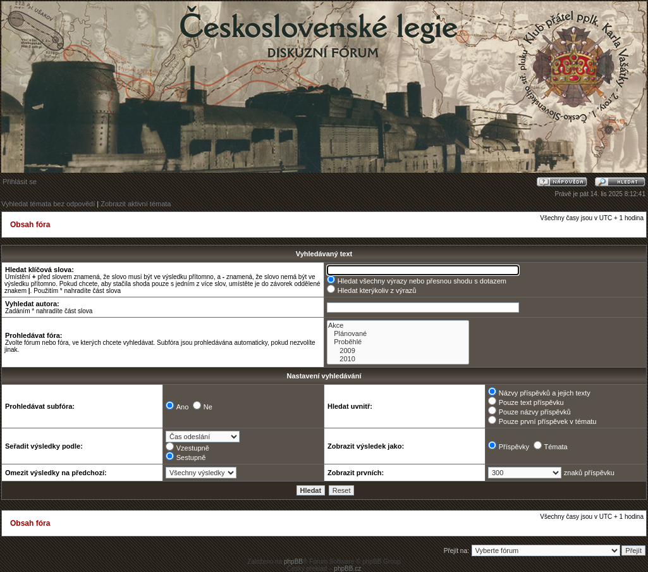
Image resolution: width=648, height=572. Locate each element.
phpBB (293, 561)
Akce (398, 325)
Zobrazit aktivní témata (136, 204)
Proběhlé (398, 342)
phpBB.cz (347, 568)
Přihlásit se (20, 181)
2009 (398, 351)
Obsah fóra (30, 224)
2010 (398, 359)
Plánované (398, 334)
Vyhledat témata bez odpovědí (48, 204)
